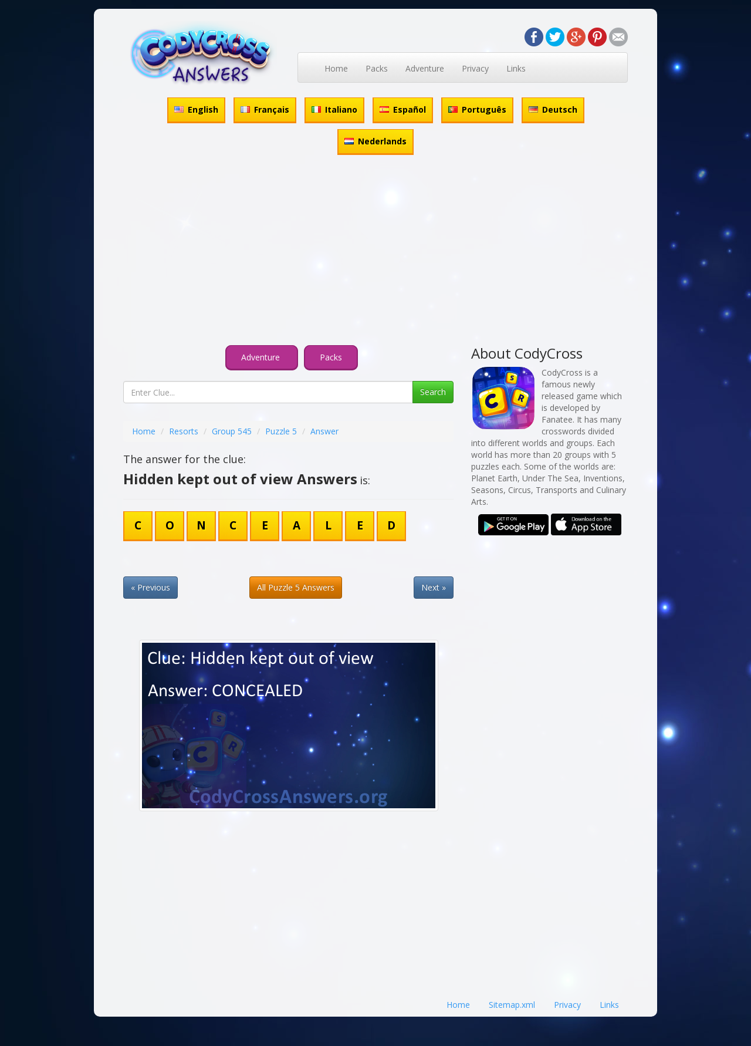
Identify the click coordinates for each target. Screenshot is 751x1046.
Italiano (334, 109)
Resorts (183, 431)
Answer (324, 431)
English (196, 109)
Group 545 (232, 431)
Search (433, 391)
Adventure (424, 68)
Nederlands (375, 141)
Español (403, 109)
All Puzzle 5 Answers (295, 587)
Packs (377, 68)
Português (477, 109)
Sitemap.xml (512, 1004)
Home (336, 68)
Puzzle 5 (281, 431)
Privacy (475, 68)
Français (265, 109)
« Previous (150, 587)
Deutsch (553, 109)
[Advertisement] (375, 252)
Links (516, 68)
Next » (433, 587)
